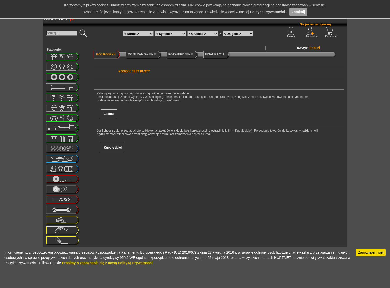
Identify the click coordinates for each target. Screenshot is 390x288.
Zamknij (298, 12)
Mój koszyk (331, 32)
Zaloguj (291, 32)
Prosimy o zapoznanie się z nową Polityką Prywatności (107, 263)
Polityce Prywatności (267, 12)
